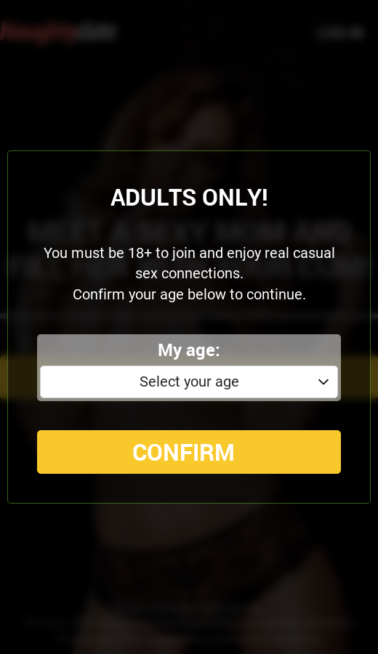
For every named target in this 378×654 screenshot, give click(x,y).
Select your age (189, 381)
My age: (189, 349)
